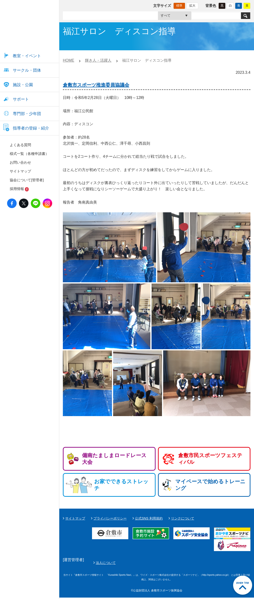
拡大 (192, 5)
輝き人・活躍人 (98, 60)
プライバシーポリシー (110, 518)
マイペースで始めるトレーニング (210, 484)
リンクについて (182, 518)
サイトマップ (75, 518)
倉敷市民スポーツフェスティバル (210, 458)
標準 (179, 5)
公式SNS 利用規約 (149, 518)
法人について (218, 563)
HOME (68, 60)
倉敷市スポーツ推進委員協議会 (96, 85)
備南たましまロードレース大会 (114, 458)
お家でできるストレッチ (121, 484)
